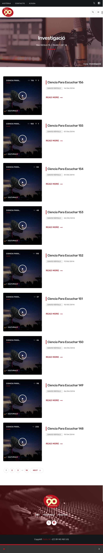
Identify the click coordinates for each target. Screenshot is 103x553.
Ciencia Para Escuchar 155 (65, 125)
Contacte (20, 4)
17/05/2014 (69, 261)
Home (85, 64)
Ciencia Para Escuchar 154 (65, 169)
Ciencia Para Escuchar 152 (65, 255)
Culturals (13, 111)
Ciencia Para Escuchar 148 (65, 428)
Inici (37, 514)
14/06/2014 (69, 88)
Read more (54, 97)
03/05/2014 (69, 348)
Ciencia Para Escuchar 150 (65, 342)
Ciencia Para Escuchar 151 (65, 299)
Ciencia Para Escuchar (12, 81)
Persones (62, 514)
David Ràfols (54, 88)
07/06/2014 (69, 132)
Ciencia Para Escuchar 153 (65, 212)
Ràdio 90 (46, 539)
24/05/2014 (69, 218)
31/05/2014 (69, 175)
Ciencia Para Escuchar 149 (65, 385)
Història (6, 4)
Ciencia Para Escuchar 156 (65, 82)
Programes (49, 514)
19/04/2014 (69, 435)
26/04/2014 (69, 391)
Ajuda (32, 4)
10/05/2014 (69, 305)
